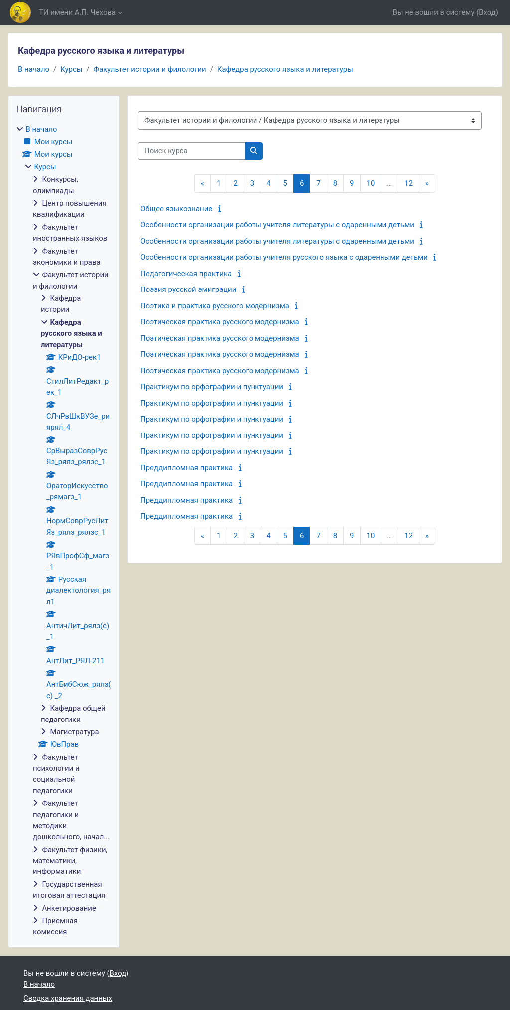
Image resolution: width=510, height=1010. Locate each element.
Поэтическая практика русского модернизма (219, 321)
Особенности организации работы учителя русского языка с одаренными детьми (284, 257)
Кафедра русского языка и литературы (285, 69)
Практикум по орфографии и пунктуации (211, 386)
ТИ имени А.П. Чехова (77, 12)
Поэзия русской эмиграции (188, 289)
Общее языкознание (176, 208)
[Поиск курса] (191, 151)
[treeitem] (63, 531)
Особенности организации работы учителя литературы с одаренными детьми (277, 224)
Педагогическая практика (186, 273)
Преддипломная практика (186, 467)
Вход (487, 12)
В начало (33, 69)
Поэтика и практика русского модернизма (214, 305)
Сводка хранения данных (67, 998)
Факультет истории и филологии (149, 69)
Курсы (71, 69)
